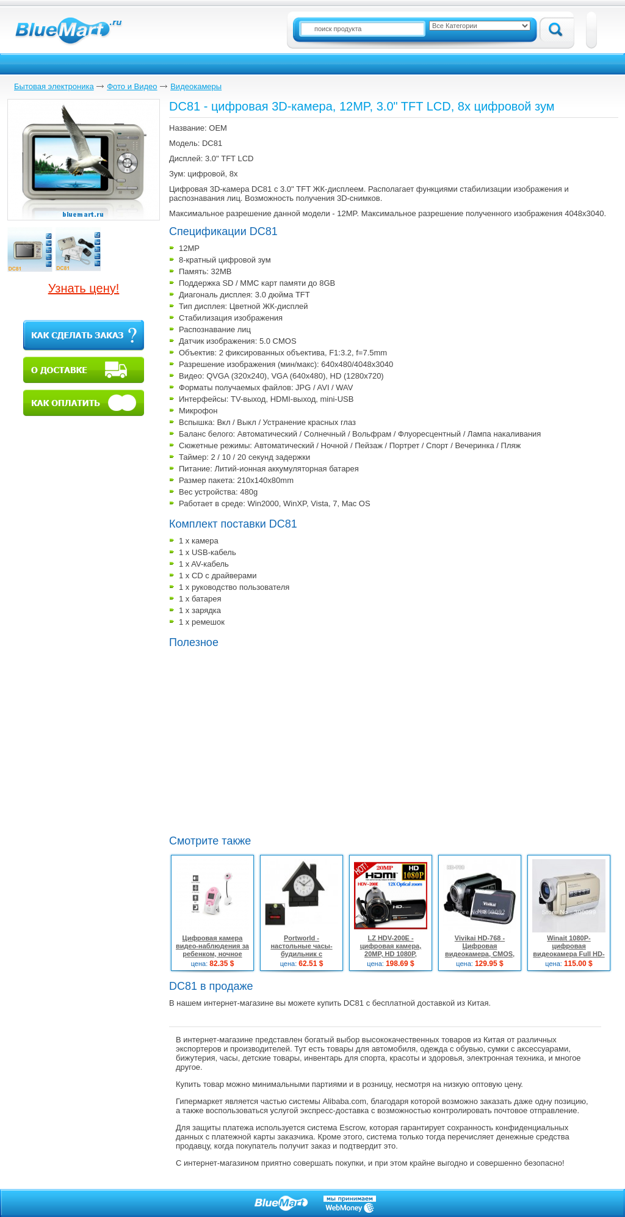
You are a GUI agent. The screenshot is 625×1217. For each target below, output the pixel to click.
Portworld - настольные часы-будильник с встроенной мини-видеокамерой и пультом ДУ (301, 957)
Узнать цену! (84, 288)
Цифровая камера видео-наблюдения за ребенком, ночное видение (212, 949)
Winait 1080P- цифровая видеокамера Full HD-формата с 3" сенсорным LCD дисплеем (568, 957)
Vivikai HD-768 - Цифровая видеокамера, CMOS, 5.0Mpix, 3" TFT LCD (480, 949)
